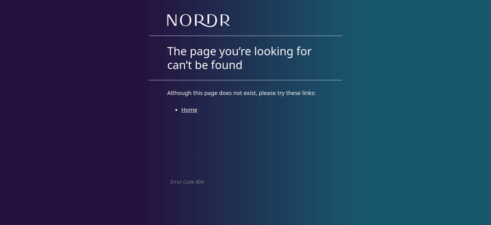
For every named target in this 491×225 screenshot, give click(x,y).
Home (189, 109)
